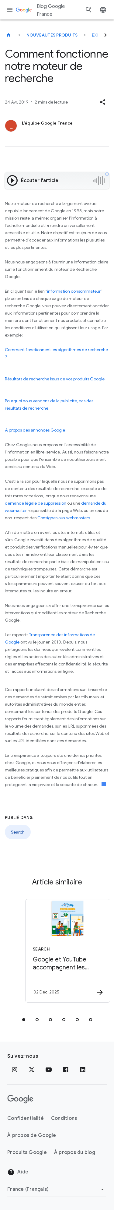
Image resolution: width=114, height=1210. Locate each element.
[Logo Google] (20, 1099)
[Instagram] (14, 1069)
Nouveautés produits (52, 35)
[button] (102, 102)
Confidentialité (25, 1118)
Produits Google (27, 1152)
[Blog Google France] (8, 35)
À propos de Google (31, 1135)
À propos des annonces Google (35, 430)
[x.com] (31, 1069)
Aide (17, 1172)
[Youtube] (48, 1069)
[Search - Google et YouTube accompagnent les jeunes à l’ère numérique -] (68, 950)
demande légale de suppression (35, 503)
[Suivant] (105, 35)
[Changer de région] (56, 1189)
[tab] (23, 1019)
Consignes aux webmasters (63, 517)
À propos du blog (74, 1152)
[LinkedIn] (82, 1069)
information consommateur (74, 291)
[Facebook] (65, 1069)
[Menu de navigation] (10, 10)
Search (18, 832)
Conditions (64, 1118)
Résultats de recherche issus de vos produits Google (55, 379)
